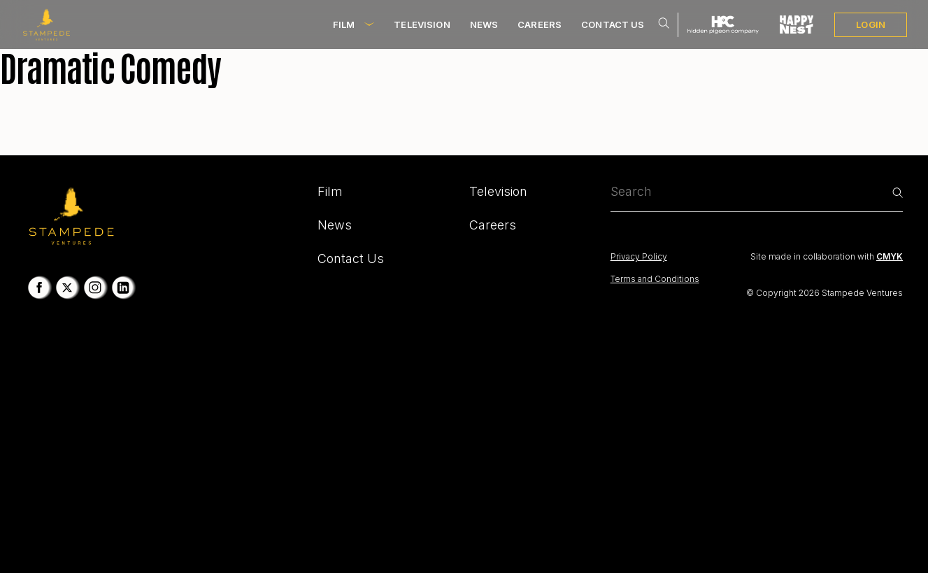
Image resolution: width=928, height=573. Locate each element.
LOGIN (870, 24)
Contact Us (612, 24)
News (484, 24)
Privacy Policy (639, 256)
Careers (539, 24)
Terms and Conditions (655, 279)
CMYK (889, 256)
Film (344, 24)
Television (422, 24)
